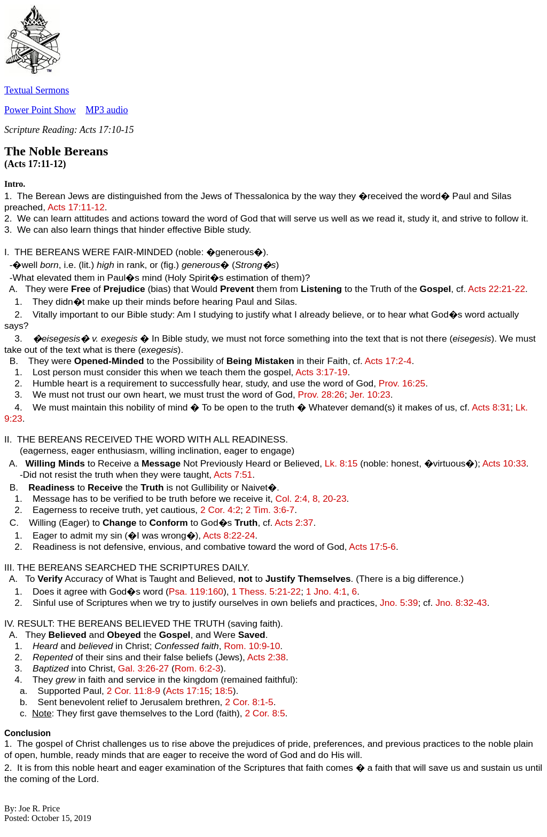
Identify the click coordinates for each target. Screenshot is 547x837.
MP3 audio (106, 110)
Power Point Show (40, 110)
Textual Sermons (36, 90)
